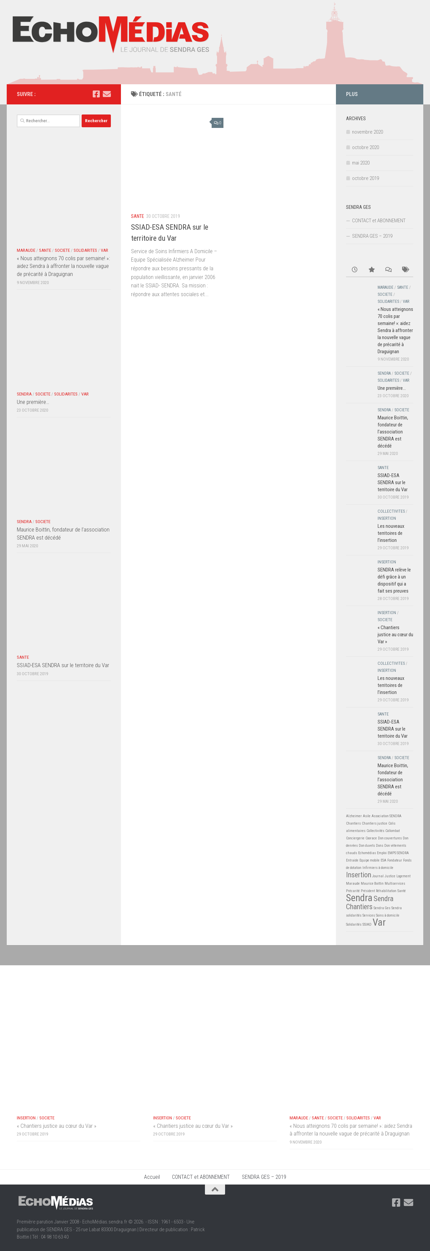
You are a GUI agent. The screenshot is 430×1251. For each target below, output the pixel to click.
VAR (104, 250)
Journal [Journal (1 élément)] (378, 876)
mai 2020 (361, 163)
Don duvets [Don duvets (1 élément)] (367, 845)
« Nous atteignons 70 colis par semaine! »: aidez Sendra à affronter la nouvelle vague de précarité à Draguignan (63, 266)
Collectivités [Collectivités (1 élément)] (375, 831)
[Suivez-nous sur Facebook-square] (96, 94)
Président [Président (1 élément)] (368, 891)
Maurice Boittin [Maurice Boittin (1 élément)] (372, 883)
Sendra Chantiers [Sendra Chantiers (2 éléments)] (369, 902)
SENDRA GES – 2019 (372, 236)
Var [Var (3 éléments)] (379, 922)
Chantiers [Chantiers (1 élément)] (353, 823)
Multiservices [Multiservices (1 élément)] (395, 883)
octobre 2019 (365, 178)
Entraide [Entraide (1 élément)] (352, 860)
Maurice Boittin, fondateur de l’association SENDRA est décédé (393, 432)
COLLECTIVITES (391, 511)
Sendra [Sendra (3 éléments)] (359, 898)
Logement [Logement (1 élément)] (403, 876)
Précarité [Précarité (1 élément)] (353, 891)
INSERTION (387, 518)
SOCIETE (62, 250)
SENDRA (24, 394)
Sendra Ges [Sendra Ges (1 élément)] (382, 908)
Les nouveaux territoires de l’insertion (391, 533)
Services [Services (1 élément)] (368, 915)
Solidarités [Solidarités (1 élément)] (353, 924)
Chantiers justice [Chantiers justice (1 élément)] (374, 823)
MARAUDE (26, 250)
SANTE (137, 216)
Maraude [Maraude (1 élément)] (353, 883)
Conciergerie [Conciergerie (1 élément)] (355, 838)
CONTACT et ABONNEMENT (378, 221)
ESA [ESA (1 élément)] (383, 860)
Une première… (33, 402)
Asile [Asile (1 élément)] (367, 816)
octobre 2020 (365, 147)
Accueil (152, 1177)
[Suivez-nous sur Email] (107, 94)
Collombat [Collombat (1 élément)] (392, 831)
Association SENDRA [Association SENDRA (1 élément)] (386, 816)
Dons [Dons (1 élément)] (379, 845)
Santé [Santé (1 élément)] (401, 891)
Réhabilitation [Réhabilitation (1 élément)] (386, 891)
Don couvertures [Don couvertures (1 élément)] (390, 838)
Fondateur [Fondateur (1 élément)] (394, 860)
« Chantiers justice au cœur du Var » (395, 634)
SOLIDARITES (85, 250)
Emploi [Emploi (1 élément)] (382, 853)
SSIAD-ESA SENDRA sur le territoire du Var (63, 665)
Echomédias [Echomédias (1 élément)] (367, 853)
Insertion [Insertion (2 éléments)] (358, 875)
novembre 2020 (367, 132)
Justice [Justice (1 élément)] (390, 876)
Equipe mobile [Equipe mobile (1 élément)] (369, 860)
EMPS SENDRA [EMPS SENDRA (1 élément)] (398, 853)
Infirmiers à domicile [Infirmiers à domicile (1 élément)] (377, 868)
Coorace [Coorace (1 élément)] (371, 838)
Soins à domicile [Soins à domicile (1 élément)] (387, 915)
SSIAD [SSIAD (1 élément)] (367, 924)
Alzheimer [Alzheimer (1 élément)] (354, 816)
